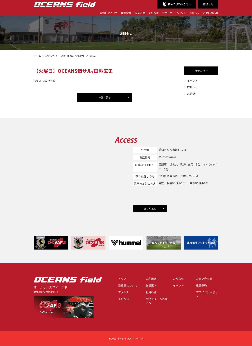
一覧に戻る (105, 97)
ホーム (37, 55)
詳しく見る (150, 208)
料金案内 (135, 13)
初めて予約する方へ (178, 4)
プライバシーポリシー (207, 294)
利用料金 (151, 293)
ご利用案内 (152, 279)
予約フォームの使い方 (157, 301)
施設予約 (207, 4)
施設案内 (121, 13)
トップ (122, 279)
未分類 (191, 94)
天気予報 (150, 13)
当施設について (102, 13)
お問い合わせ (210, 13)
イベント (178, 13)
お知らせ (193, 13)
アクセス (164, 13)
